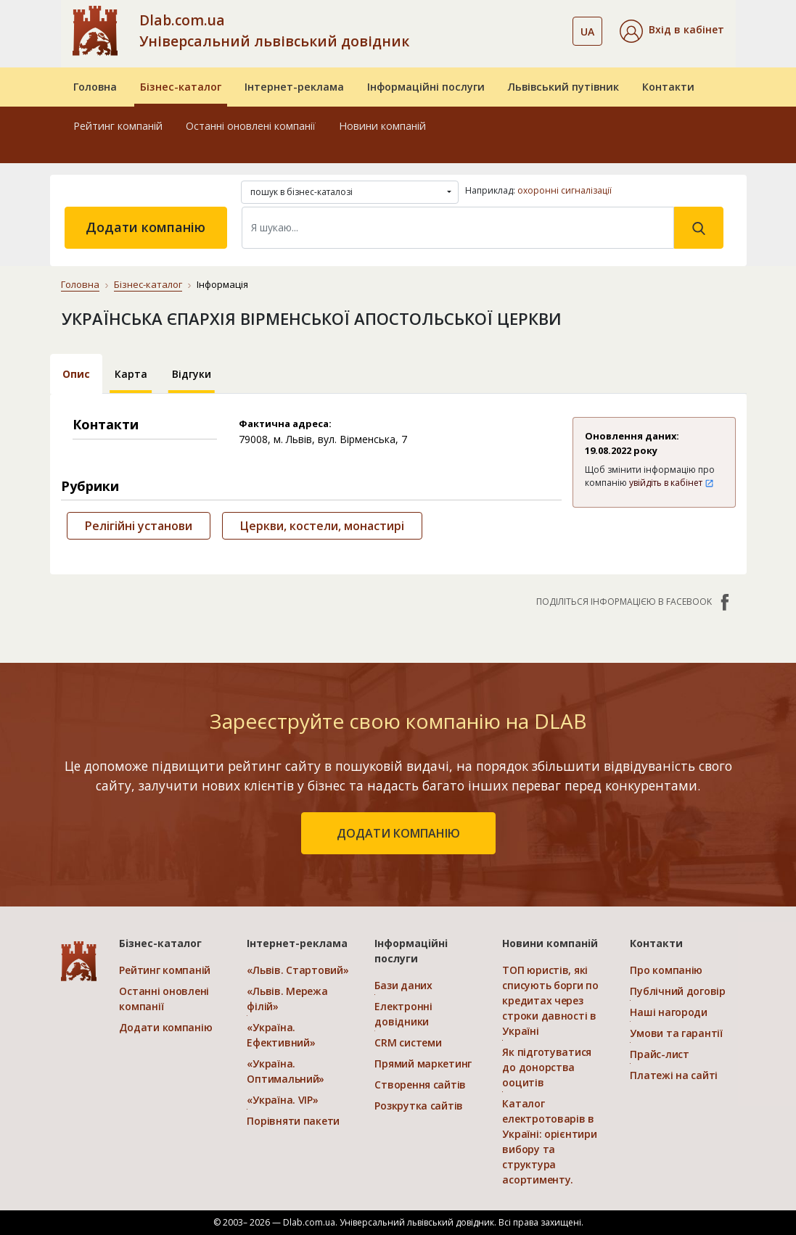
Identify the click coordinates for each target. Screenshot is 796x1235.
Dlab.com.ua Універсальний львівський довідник (274, 30)
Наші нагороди (668, 1012)
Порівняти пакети (293, 1121)
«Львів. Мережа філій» (287, 998)
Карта (131, 374)
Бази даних (403, 985)
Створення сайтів (420, 1084)
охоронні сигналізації (564, 190)
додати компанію (398, 833)
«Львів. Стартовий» (297, 970)
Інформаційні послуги (426, 87)
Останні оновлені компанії (251, 126)
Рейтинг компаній (118, 126)
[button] (672, 31)
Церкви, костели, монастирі (322, 526)
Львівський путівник (563, 87)
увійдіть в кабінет (671, 482)
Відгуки (191, 374)
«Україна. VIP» (282, 1100)
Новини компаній (382, 126)
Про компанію (666, 970)
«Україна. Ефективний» (281, 1034)
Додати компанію (145, 227)
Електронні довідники (403, 1013)
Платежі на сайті (674, 1075)
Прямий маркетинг (423, 1063)
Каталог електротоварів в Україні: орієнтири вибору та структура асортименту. (549, 1141)
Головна (95, 87)
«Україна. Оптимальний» (285, 1071)
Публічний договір (677, 991)
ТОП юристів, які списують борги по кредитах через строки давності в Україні (550, 1000)
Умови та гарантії (676, 1033)
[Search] (458, 228)
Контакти (668, 87)
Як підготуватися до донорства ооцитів (546, 1067)
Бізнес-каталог (180, 87)
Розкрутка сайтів (418, 1105)
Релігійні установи (138, 526)
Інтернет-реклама (294, 87)
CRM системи (407, 1042)
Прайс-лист (659, 1054)
